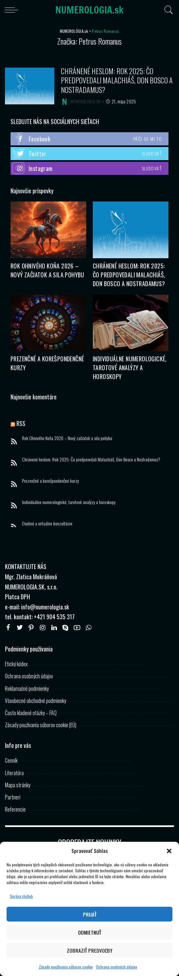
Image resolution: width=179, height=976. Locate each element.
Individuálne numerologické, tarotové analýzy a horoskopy (130, 367)
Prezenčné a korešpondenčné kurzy (50, 480)
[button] (169, 851)
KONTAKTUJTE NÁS (25, 566)
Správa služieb (21, 896)
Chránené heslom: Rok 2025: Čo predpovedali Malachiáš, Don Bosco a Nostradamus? (117, 80)
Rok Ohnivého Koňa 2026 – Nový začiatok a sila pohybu (47, 270)
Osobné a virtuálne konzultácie (47, 523)
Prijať (89, 914)
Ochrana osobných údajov (116, 966)
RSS (20, 423)
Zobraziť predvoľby (90, 950)
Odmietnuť (89, 932)
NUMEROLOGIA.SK (85, 101)
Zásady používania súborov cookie (66, 966)
